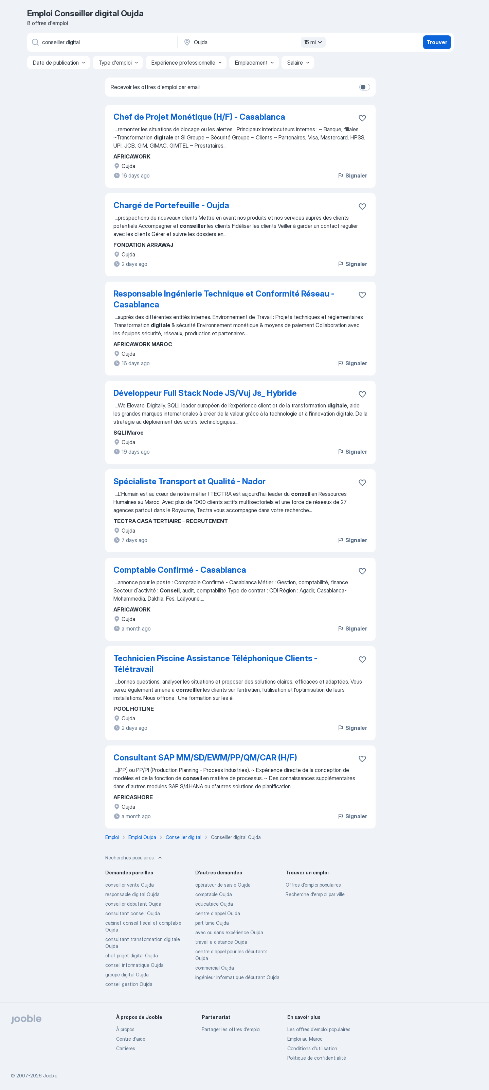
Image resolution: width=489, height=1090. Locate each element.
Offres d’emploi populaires (313, 885)
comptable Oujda (213, 894)
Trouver (437, 42)
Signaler (352, 175)
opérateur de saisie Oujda (223, 885)
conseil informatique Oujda (134, 965)
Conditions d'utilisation (312, 1048)
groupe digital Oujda (127, 974)
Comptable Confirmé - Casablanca (179, 570)
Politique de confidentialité (316, 1058)
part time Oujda (212, 923)
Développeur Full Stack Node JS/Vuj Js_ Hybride (205, 393)
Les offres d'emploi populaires (318, 1029)
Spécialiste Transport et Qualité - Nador (189, 481)
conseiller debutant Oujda (133, 904)
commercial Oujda (214, 968)
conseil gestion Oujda (128, 984)
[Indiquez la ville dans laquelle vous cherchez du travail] (253, 42)
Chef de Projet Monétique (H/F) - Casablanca (199, 117)
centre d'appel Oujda (217, 913)
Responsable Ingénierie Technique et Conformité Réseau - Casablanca (223, 299)
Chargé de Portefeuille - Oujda (171, 205)
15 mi (314, 42)
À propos (125, 1029)
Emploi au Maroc (305, 1039)
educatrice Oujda (214, 904)
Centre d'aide (130, 1039)
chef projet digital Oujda (131, 955)
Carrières (125, 1048)
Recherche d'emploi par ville (315, 894)
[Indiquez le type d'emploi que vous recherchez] (102, 42)
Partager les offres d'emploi (231, 1029)
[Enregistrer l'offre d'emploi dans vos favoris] (362, 118)
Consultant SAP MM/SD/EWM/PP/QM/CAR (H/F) (205, 757)
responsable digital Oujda (132, 894)
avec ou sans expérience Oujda (229, 932)
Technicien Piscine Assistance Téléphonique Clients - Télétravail (215, 663)
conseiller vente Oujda (129, 885)
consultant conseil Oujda (132, 913)
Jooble (50, 1075)
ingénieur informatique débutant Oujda (237, 977)
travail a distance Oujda (221, 942)
